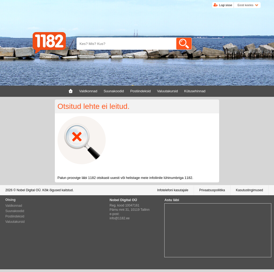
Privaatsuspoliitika (212, 190)
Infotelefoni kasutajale (172, 190)
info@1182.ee (120, 218)
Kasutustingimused (249, 190)
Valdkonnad (13, 206)
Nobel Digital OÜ (28, 190)
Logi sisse (225, 5)
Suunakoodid (14, 211)
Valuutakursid (15, 222)
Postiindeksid (14, 216)
